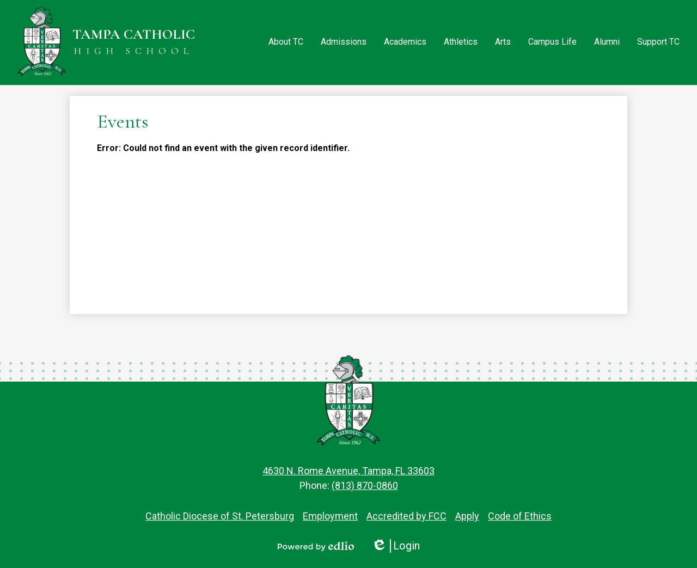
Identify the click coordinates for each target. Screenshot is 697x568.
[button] (286, 42)
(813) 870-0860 (365, 485)
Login (395, 546)
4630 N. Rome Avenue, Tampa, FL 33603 (348, 470)
